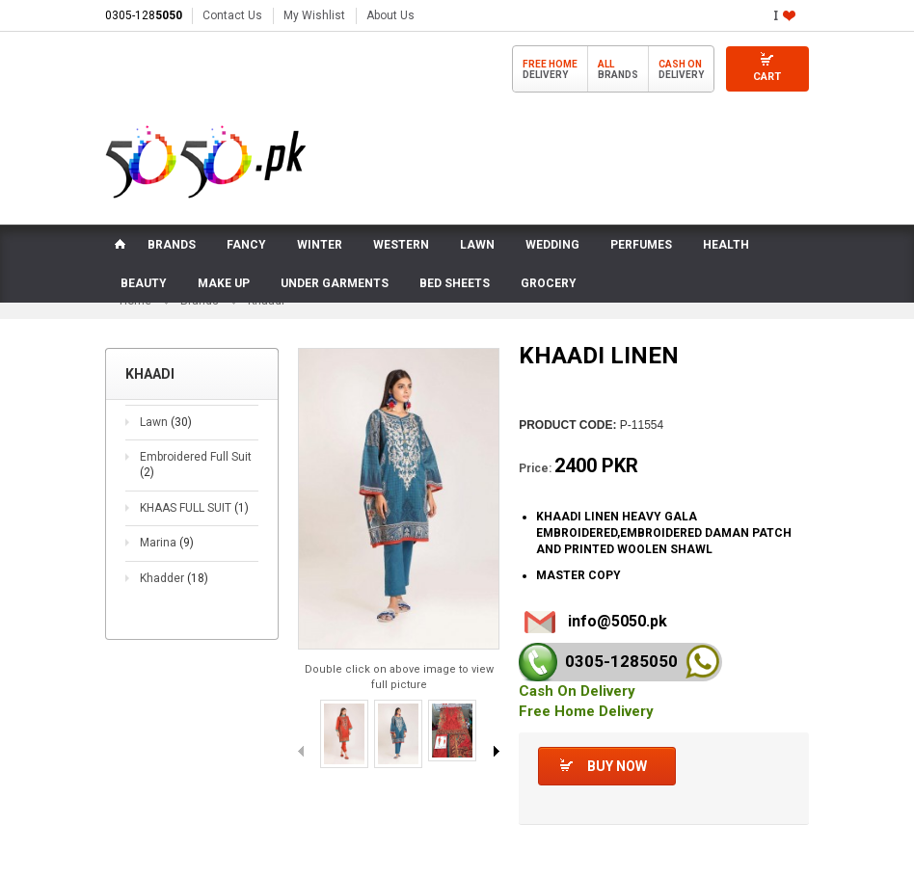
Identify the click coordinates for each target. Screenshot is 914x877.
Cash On (680, 64)
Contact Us (232, 15)
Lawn (166, 424)
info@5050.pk (617, 622)
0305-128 (143, 15)
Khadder (174, 580)
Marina (167, 544)
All (606, 64)
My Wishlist (314, 15)
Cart (767, 76)
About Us (390, 15)
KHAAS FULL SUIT (194, 509)
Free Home (550, 64)
